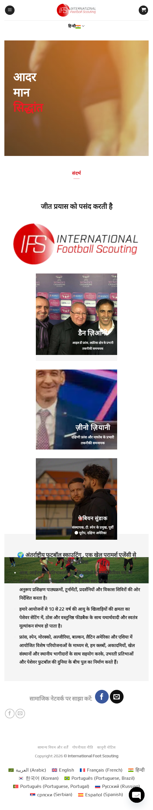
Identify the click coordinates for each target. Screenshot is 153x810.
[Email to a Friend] (117, 697)
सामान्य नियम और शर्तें (53, 747)
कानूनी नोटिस (106, 747)
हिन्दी (76, 26)
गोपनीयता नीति (82, 747)
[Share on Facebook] (102, 697)
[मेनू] (10, 10)
